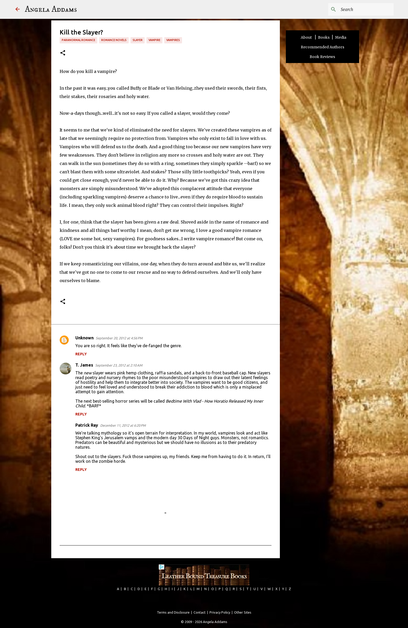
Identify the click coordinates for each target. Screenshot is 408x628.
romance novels (114, 40)
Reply (81, 354)
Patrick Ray (86, 425)
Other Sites (242, 612)
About (307, 37)
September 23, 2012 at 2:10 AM (118, 365)
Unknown (84, 337)
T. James (84, 365)
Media (340, 37)
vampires (173, 40)
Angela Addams (51, 9)
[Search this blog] (366, 9)
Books (324, 37)
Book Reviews (322, 56)
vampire (154, 40)
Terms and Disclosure (173, 612)
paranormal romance (78, 40)
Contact (200, 612)
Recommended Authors (322, 47)
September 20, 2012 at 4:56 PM (119, 338)
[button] (63, 53)
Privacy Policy (219, 612)
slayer (138, 40)
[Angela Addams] (17, 9)
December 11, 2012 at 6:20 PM (123, 425)
